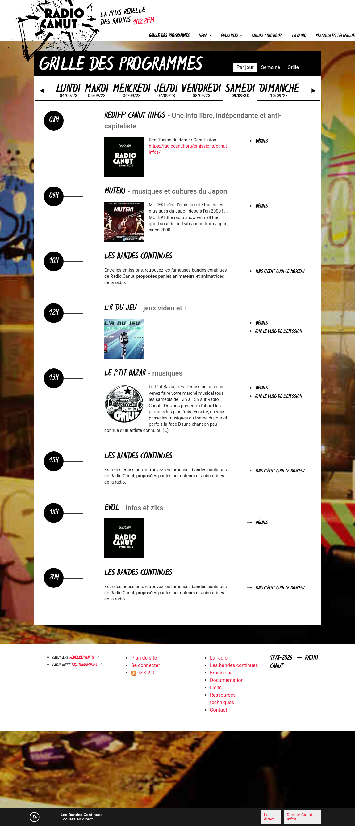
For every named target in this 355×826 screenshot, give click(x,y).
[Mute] (116, 817)
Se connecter (145, 665)
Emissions (221, 673)
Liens (216, 687)
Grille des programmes (169, 36)
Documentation (227, 680)
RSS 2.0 (142, 673)
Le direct (269, 816)
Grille (293, 67)
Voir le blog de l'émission (278, 331)
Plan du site (144, 658)
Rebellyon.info (82, 657)
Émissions (230, 36)
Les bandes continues (234, 665)
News (203, 36)
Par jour (244, 67)
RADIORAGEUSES (85, 665)
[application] (177, 817)
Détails (262, 141)
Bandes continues (267, 36)
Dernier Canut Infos (299, 816)
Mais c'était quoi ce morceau (280, 271)
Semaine (270, 67)
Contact (218, 710)
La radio (299, 36)
